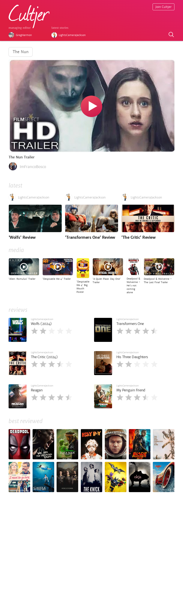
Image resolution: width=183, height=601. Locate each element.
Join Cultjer (163, 7)
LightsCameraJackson (42, 319)
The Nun (20, 51)
